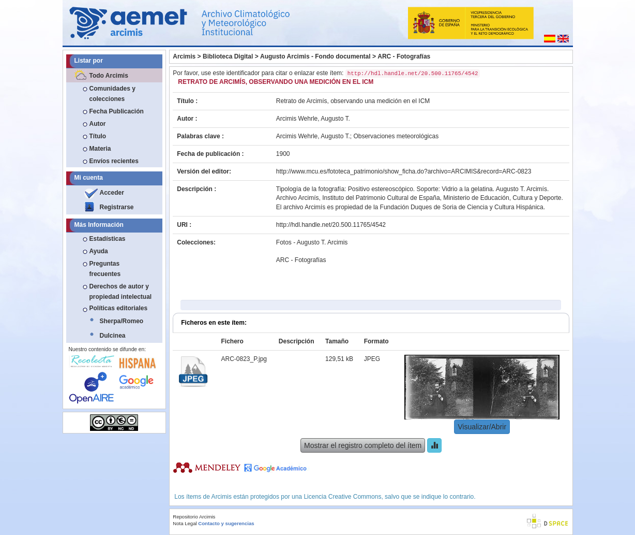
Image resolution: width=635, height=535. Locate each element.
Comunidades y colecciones (112, 94)
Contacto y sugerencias (226, 523)
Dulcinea (113, 335)
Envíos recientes (114, 161)
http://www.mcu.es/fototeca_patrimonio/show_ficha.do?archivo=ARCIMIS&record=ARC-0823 (404, 171)
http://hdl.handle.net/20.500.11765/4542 (331, 224)
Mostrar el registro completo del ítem (362, 445)
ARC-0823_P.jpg (244, 359)
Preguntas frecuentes (105, 269)
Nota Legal (184, 523)
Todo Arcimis (108, 75)
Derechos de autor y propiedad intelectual (120, 291)
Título (98, 136)
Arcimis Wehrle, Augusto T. (313, 118)
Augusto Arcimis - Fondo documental (315, 56)
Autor (97, 123)
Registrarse (117, 207)
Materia (100, 148)
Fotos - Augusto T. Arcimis (312, 242)
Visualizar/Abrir (482, 427)
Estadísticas (107, 238)
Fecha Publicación (116, 111)
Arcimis (184, 56)
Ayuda (98, 251)
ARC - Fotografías (403, 56)
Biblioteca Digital (228, 56)
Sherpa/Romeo (122, 321)
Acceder (112, 192)
